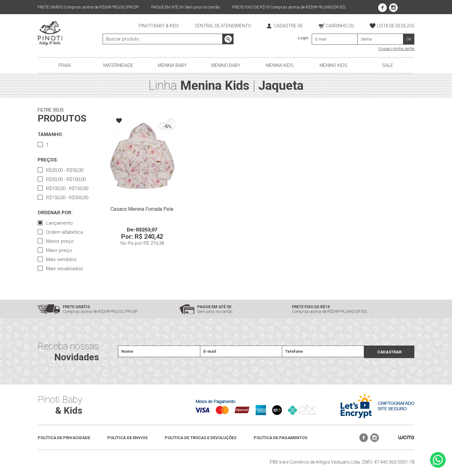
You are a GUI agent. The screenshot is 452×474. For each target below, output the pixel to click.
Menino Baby (225, 65)
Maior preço (55, 250)
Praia (64, 65)
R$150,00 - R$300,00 (63, 197)
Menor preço (56, 241)
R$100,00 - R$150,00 (63, 188)
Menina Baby (172, 65)
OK (409, 39)
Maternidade (118, 65)
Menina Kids (279, 65)
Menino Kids (333, 65)
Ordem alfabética (60, 232)
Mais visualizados (60, 268)
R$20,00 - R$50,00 (60, 170)
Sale (387, 65)
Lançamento (55, 223)
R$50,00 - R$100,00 (62, 179)
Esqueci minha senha (396, 48)
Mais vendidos (57, 259)
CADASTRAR (389, 352)
